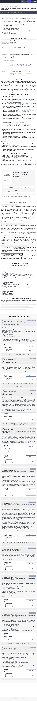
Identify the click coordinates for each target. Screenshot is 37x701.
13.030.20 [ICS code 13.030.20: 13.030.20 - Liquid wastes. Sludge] (20, 12)
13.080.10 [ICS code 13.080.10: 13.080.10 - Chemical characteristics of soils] (31, 383)
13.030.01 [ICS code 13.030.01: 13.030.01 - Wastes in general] (19, 383)
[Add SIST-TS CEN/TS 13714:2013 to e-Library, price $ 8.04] (18, 193)
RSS (26, 698)
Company (16, 698)
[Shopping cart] (29, 1)
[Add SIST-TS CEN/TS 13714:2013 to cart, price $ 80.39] (26, 187)
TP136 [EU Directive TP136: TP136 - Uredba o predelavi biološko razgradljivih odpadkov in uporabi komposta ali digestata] (26, 498)
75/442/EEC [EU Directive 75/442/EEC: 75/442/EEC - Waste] (27, 572)
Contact (22, 698)
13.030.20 (28, 198)
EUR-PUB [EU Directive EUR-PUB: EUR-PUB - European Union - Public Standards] (27, 385)
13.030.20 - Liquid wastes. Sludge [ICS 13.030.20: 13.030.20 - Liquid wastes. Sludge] (17, 47)
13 (21, 198)
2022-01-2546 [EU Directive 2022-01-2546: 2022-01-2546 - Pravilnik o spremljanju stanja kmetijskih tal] (13, 544)
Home (11, 698)
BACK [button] (1, 12)
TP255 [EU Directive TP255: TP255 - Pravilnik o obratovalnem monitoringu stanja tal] (32, 385)
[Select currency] (23, 1)
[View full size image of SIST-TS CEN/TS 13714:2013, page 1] (7, 178)
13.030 (24, 198)
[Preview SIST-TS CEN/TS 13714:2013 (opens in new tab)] (10, 187)
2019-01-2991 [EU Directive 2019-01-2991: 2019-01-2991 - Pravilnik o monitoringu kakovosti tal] (7, 385)
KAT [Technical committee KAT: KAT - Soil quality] (24, 12)
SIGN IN (34, 1)
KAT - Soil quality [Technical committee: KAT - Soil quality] (14, 51)
